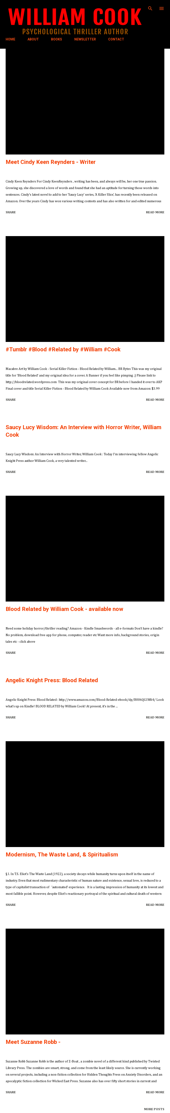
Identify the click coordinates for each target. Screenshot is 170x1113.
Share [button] (11, 212)
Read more (155, 212)
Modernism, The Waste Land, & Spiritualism (62, 854)
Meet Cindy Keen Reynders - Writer (51, 162)
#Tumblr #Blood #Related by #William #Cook (63, 349)
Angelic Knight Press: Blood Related (52, 680)
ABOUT (33, 39)
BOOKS (56, 39)
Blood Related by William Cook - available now (64, 609)
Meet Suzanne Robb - (33, 1042)
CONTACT (116, 39)
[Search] (150, 8)
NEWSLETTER (85, 39)
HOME (10, 39)
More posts (154, 1109)
